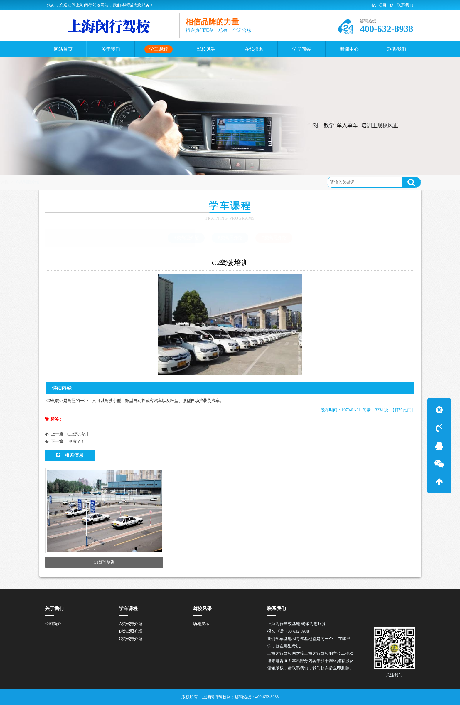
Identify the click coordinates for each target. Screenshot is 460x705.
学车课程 (89, 182)
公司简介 (53, 624)
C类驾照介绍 (116, 182)
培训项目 (375, 5)
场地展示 (201, 624)
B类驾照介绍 (230, 237)
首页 (69, 182)
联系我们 (401, 5)
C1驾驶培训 (77, 434)
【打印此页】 (402, 410)
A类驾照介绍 (186, 237)
